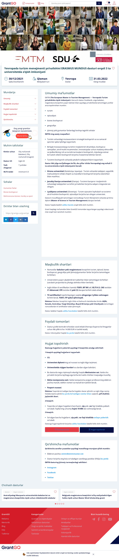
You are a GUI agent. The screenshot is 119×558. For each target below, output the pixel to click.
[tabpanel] (30, 493)
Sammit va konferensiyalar (42, 529)
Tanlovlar (35, 532)
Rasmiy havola (62, 429)
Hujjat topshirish (20, 114)
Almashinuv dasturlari (40, 521)
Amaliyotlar (66, 521)
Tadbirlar (5, 532)
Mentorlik (6, 521)
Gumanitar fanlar (10, 187)
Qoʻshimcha (20, 119)
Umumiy (20, 98)
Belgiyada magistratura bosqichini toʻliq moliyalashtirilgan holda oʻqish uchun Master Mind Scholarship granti (87, 495)
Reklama (5, 517)
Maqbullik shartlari (20, 103)
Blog (3, 525)
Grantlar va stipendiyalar (41, 517)
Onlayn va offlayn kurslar (71, 517)
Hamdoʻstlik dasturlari (70, 535)
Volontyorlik (66, 531)
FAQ (3, 529)
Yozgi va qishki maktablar (41, 525)
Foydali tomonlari (20, 108)
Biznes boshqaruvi (11, 191)
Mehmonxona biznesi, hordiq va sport (18, 195)
